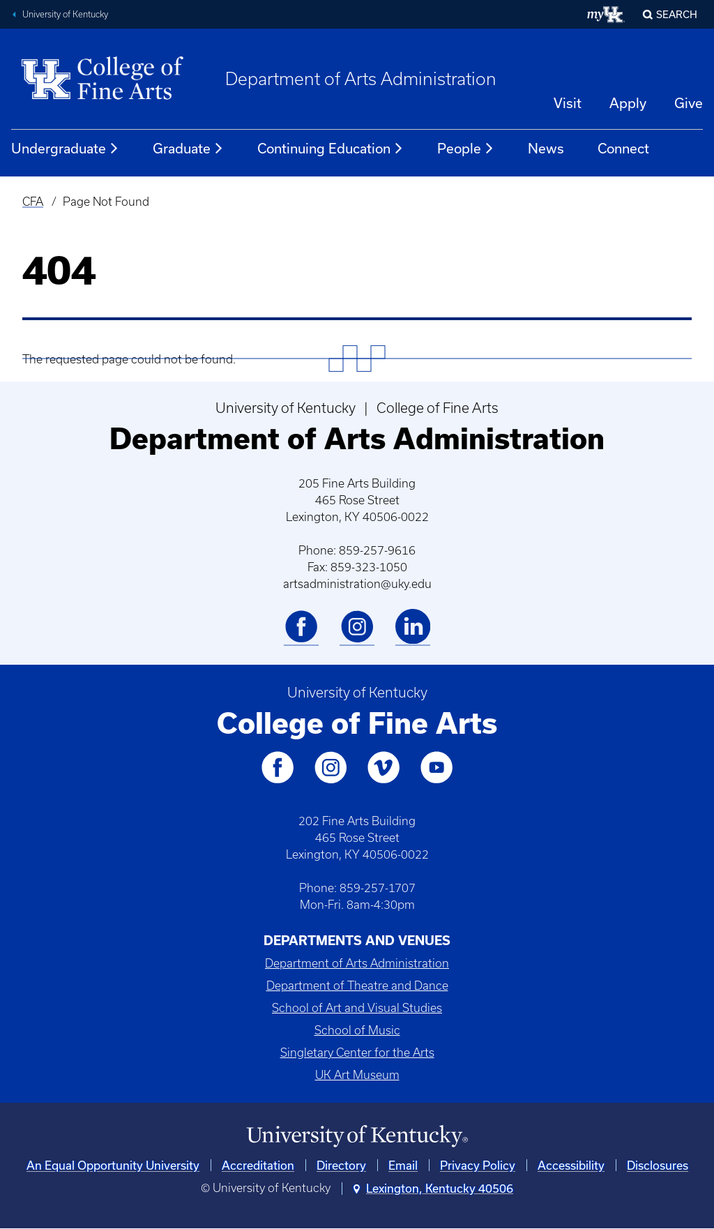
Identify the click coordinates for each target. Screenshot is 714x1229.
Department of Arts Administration (360, 79)
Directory (341, 1165)
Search (676, 14)
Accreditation (258, 1165)
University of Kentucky (65, 14)
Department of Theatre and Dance (357, 985)
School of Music (357, 1030)
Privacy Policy (477, 1165)
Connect (623, 148)
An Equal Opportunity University (112, 1165)
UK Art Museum (357, 1075)
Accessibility (571, 1165)
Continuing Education (330, 148)
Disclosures (657, 1165)
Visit (568, 103)
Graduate (188, 148)
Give (688, 103)
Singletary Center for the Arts (357, 1052)
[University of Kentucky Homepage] (357, 1136)
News (546, 148)
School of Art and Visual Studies (357, 1008)
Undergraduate (65, 148)
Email (403, 1165)
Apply (627, 103)
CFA (32, 201)
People (465, 148)
